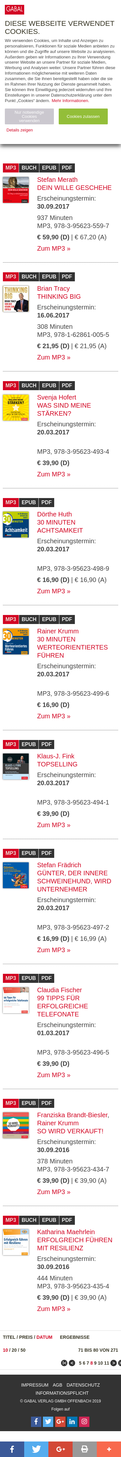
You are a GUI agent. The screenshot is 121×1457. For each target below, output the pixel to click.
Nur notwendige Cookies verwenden (29, 116)
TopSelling (57, 764)
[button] (12, 1449)
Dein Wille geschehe (74, 187)
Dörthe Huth (54, 514)
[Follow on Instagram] (84, 1422)
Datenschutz (83, 1385)
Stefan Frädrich (59, 865)
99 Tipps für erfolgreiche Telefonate (62, 1006)
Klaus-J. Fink (56, 756)
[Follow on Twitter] (48, 1422)
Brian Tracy (53, 288)
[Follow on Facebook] (36, 1422)
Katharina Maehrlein (66, 1231)
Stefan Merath (57, 179)
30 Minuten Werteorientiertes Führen (72, 647)
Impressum (34, 1385)
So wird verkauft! (70, 1131)
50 (23, 1350)
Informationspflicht (62, 1393)
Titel (9, 1337)
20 (14, 1350)
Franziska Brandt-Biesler (72, 1115)
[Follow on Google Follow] (60, 1422)
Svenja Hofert (56, 397)
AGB (58, 1385)
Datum (44, 1337)
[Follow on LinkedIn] (72, 1422)
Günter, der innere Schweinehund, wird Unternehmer (74, 881)
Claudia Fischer (59, 990)
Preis (26, 1337)
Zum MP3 (51, 248)
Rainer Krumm (58, 631)
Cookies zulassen (83, 116)
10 (5, 1350)
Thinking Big (59, 296)
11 (106, 1363)
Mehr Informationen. (70, 100)
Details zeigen (19, 130)
